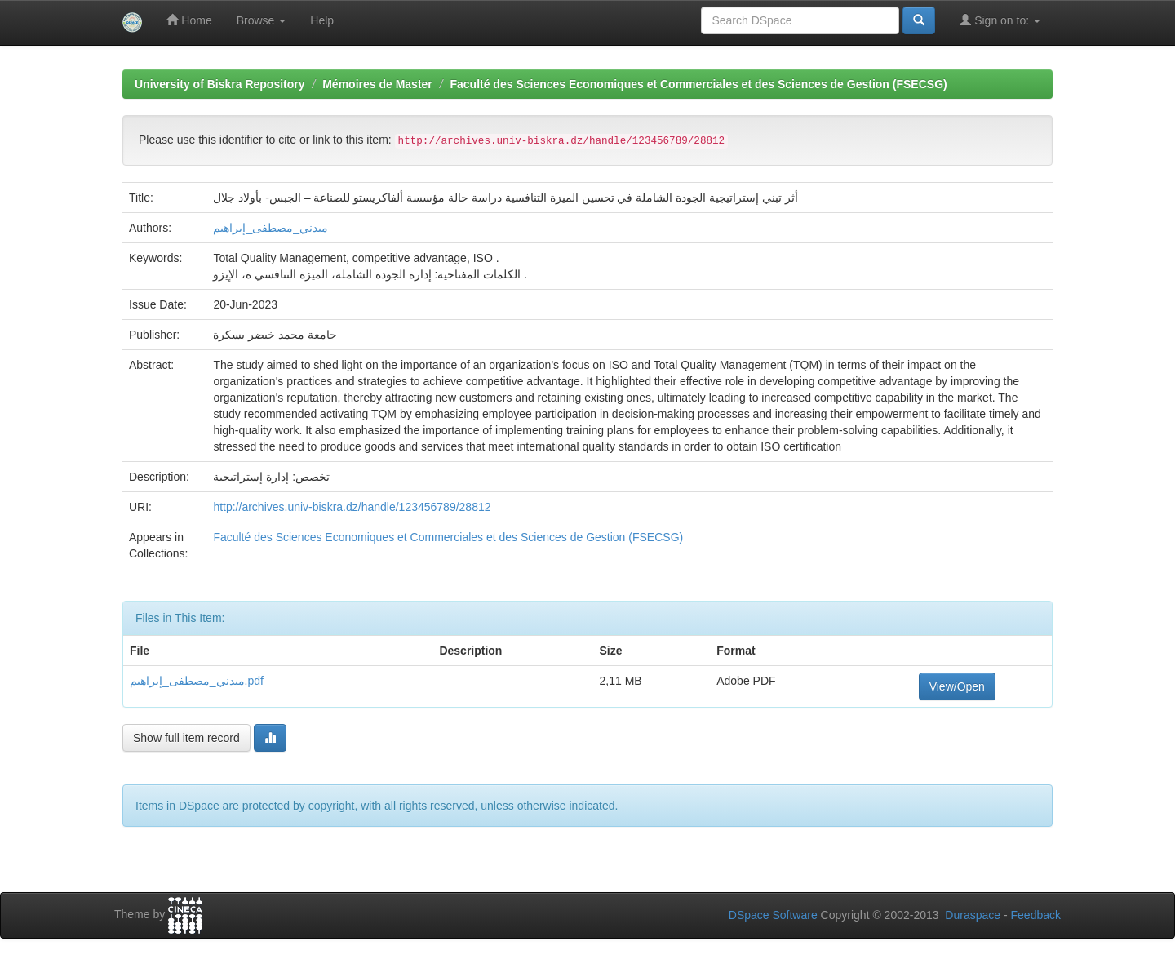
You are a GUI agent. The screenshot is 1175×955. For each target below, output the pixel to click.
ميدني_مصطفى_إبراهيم (270, 227)
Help (322, 20)
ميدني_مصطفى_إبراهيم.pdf (197, 680)
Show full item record (186, 737)
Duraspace (972, 915)
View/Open (957, 686)
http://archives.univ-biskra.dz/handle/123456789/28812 (351, 506)
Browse (261, 20)
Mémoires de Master (377, 84)
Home (188, 20)
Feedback (1036, 915)
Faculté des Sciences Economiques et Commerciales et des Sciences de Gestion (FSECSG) (698, 84)
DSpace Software (773, 915)
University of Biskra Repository (220, 84)
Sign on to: (1000, 20)
